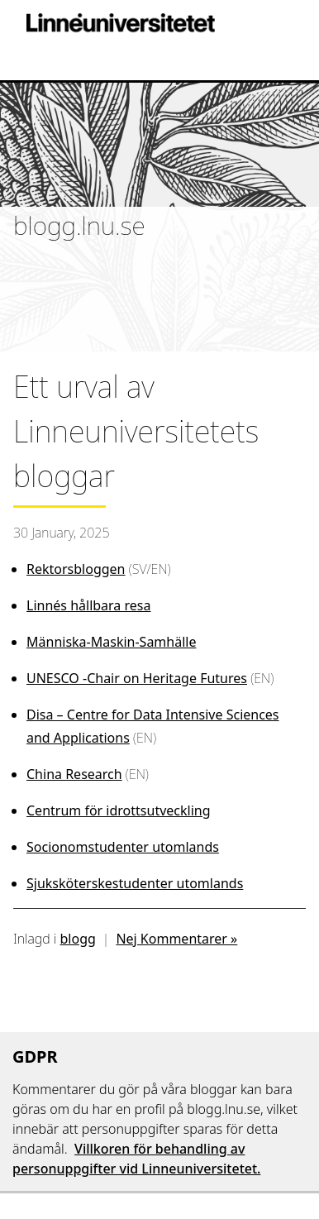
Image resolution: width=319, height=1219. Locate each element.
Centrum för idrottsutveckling (118, 810)
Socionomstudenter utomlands (122, 847)
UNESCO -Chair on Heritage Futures (136, 678)
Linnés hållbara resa (88, 605)
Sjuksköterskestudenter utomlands (134, 883)
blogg (78, 939)
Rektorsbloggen (76, 569)
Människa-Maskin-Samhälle (111, 642)
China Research (74, 774)
